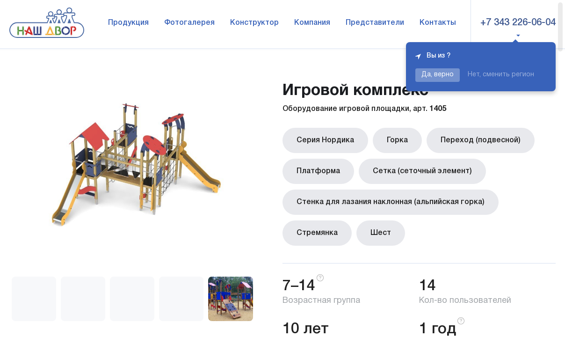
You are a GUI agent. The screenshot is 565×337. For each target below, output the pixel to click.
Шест (380, 233)
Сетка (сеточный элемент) (422, 171)
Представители (375, 23)
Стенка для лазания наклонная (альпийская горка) (391, 202)
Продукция (128, 23)
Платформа (318, 171)
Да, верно (437, 75)
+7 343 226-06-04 (518, 23)
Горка (397, 140)
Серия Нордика (325, 140)
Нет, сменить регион (501, 75)
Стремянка (317, 233)
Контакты (438, 23)
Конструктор (254, 23)
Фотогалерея (189, 23)
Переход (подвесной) (481, 140)
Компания (312, 23)
